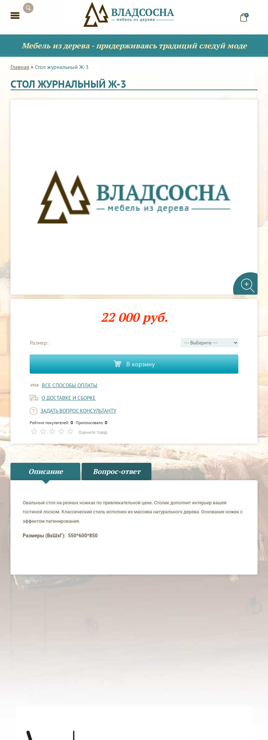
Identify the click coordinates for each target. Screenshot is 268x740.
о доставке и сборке (69, 398)
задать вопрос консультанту (78, 410)
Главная (19, 66)
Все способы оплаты (69, 385)
